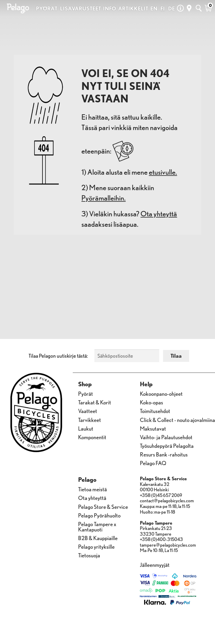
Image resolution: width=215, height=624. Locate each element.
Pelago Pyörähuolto (99, 515)
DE (171, 8)
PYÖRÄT (46, 8)
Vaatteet (87, 410)
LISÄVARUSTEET (80, 8)
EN (153, 8)
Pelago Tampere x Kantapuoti (97, 526)
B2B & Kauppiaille (98, 537)
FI (162, 8)
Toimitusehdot (155, 410)
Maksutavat (153, 428)
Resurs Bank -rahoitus (164, 454)
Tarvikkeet (89, 419)
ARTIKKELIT (133, 8)
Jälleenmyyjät (155, 564)
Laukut (85, 428)
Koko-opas (151, 402)
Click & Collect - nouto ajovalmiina (177, 419)
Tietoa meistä (92, 489)
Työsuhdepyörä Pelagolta (167, 445)
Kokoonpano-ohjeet (161, 393)
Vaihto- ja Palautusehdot (166, 437)
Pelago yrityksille (96, 546)
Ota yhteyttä (158, 213)
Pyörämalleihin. (103, 197)
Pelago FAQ (153, 462)
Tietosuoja (89, 555)
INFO (109, 8)
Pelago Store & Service (103, 506)
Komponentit (92, 437)
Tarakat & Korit (94, 402)
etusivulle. (163, 172)
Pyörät (85, 393)
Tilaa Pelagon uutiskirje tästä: (58, 356)
